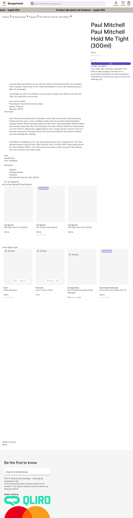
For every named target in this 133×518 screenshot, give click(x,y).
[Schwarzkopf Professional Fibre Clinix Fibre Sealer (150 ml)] (113, 267)
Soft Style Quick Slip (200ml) (80, 227)
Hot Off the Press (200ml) (46, 227)
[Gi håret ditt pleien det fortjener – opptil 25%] (66, 10)
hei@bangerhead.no (18, 514)
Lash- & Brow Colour (44, 290)
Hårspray (33, 17)
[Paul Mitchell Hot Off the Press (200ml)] (50, 204)
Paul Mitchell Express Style (32, 104)
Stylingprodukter (19, 17)
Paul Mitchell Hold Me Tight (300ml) (54, 17)
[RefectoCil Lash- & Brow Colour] (50, 267)
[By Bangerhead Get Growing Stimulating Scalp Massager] (82, 267)
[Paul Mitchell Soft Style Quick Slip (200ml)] (82, 204)
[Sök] (67, 3)
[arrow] (49, 378)
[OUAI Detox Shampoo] (18, 267)
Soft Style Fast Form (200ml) (16, 227)
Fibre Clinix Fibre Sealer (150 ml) (112, 290)
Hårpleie (5, 17)
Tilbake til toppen (9, 351)
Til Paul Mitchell (25, 184)
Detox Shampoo (10, 290)
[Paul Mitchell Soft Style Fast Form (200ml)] (18, 204)
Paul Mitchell (108, 24)
